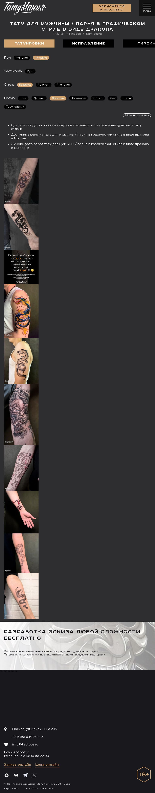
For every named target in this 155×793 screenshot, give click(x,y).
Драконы (58, 98)
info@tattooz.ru (25, 744)
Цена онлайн (47, 764)
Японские (63, 84)
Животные (78, 98)
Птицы (127, 98)
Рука (30, 71)
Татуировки (29, 43)
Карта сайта (12, 789)
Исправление (88, 43)
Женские (22, 57)
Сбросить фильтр (136, 115)
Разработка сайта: (40, 789)
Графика (25, 84)
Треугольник (15, 106)
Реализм (43, 84)
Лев (112, 98)
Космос (98, 98)
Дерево (39, 98)
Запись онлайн (17, 764)
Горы (23, 98)
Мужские (41, 57)
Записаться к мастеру (112, 8)
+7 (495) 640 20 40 (27, 737)
